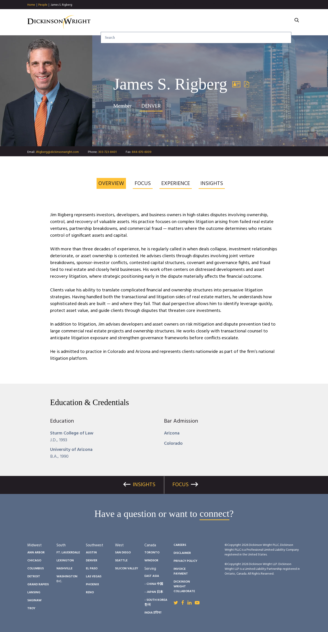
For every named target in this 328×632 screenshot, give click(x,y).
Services (149, 22)
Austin (91, 552)
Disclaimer (182, 553)
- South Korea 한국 (155, 602)
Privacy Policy (185, 561)
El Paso (91, 568)
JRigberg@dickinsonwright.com (57, 152)
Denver (91, 560)
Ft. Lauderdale (68, 552)
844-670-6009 (141, 152)
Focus (180, 484)
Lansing (33, 592)
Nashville (64, 568)
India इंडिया (152, 612)
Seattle (121, 560)
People (42, 5)
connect (214, 514)
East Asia (151, 576)
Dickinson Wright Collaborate (184, 586)
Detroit (33, 576)
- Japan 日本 (153, 592)
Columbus (35, 568)
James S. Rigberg (61, 5)
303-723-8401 (107, 152)
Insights (176, 22)
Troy (31, 608)
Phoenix (92, 584)
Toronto (151, 552)
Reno (90, 592)
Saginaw (34, 600)
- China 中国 (153, 584)
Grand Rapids (38, 584)
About (281, 22)
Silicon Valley (126, 568)
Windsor (151, 560)
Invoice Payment (181, 571)
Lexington (65, 560)
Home (31, 5)
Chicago (34, 560)
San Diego (123, 552)
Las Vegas (93, 576)
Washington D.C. (66, 579)
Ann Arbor (36, 552)
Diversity (228, 22)
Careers (257, 22)
